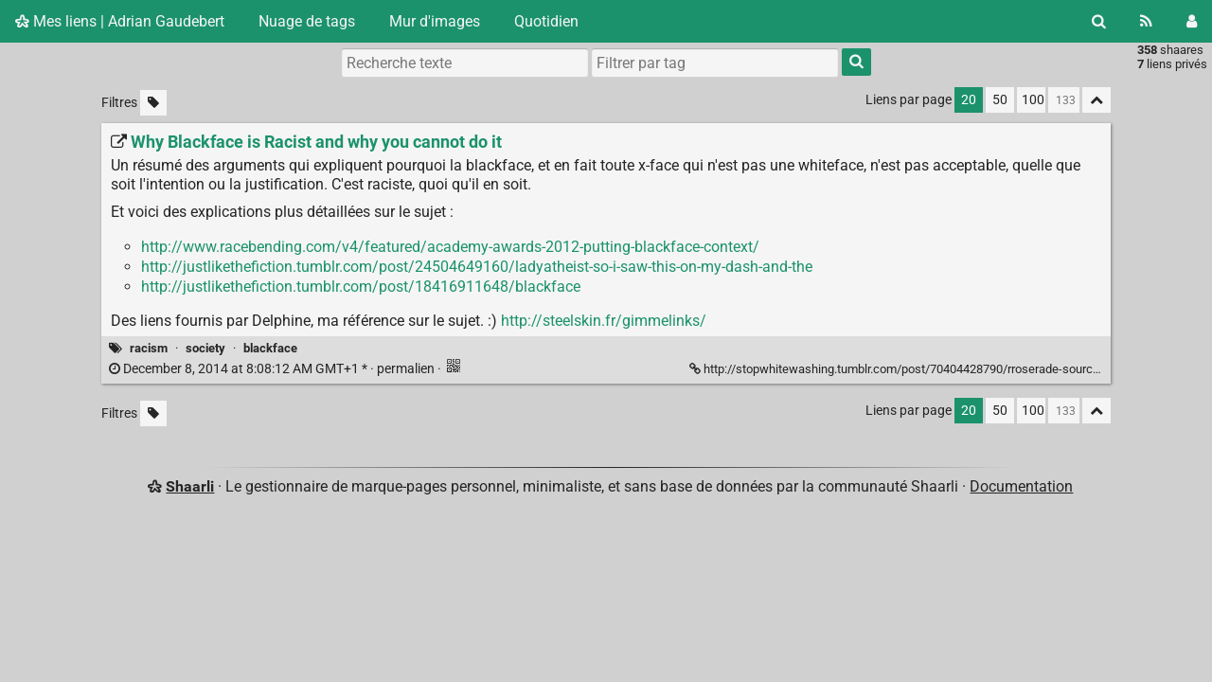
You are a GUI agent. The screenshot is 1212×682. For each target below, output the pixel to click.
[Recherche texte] (465, 62)
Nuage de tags (306, 21)
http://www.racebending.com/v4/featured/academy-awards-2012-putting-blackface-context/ (450, 247)
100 (1033, 100)
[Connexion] (1191, 21)
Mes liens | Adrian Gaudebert (119, 21)
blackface (270, 348)
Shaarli (190, 486)
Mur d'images (434, 21)
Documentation (1021, 486)
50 (999, 100)
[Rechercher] (1099, 21)
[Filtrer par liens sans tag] (153, 103)
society (205, 348)
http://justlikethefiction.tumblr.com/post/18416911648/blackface (360, 287)
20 (968, 100)
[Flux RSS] (1146, 21)
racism (149, 348)
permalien (273, 369)
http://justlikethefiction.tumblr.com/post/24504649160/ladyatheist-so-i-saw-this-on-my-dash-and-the (476, 267)
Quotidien (546, 21)
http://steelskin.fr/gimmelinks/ (603, 321)
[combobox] (715, 62)
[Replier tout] (1096, 100)
